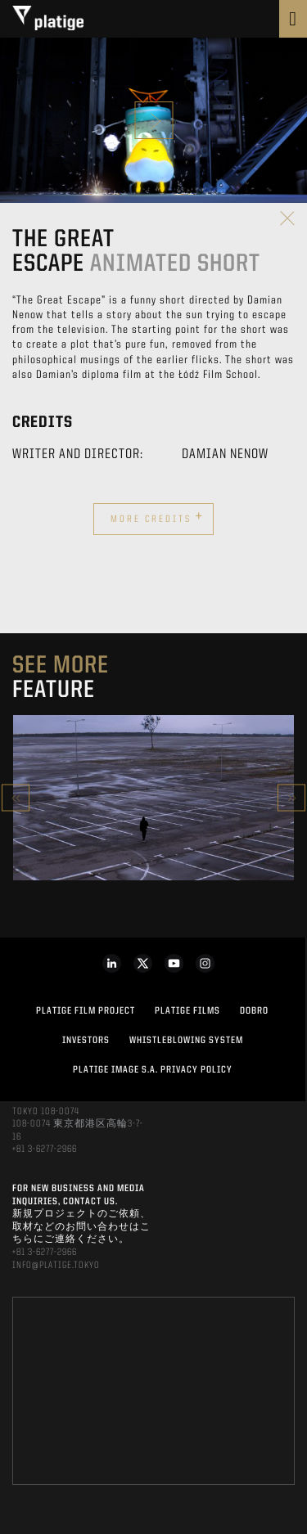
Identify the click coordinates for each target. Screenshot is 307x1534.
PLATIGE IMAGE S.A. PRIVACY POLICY (153, 1070)
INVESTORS (86, 1041)
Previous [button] (15, 798)
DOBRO (254, 1011)
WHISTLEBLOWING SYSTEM (186, 1041)
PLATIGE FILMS (187, 1011)
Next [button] (291, 798)
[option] (153, 797)
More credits (157, 517)
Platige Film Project (85, 1011)
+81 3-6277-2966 (44, 1149)
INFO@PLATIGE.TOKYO (56, 1266)
